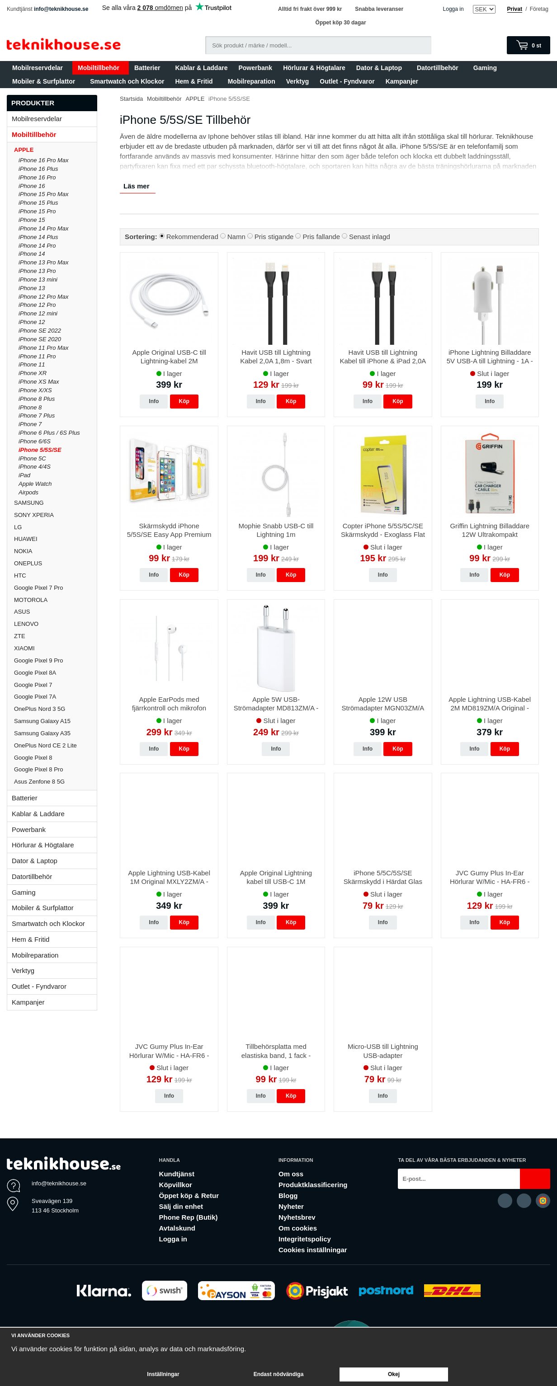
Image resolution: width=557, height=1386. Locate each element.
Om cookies (297, 1228)
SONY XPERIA (34, 515)
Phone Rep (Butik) (188, 1217)
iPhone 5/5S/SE (40, 449)
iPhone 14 (32, 253)
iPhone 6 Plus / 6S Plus (49, 432)
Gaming (487, 67)
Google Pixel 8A (35, 672)
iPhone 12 (32, 322)
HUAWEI (26, 539)
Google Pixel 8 (33, 757)
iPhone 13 (32, 288)
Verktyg (297, 81)
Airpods (28, 492)
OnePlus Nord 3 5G (39, 708)
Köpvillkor (175, 1185)
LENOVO (26, 623)
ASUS (22, 611)
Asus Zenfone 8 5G (39, 781)
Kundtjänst (176, 1174)
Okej (394, 1374)
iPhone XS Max (39, 381)
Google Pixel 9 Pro (38, 660)
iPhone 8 (30, 407)
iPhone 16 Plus (38, 168)
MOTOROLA (55, 600)
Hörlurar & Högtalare (314, 67)
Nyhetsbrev (297, 1217)
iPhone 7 (30, 424)
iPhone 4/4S (35, 466)
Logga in (453, 9)
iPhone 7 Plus (37, 415)
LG (18, 527)
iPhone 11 (32, 364)
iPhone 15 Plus (38, 202)
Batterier (149, 67)
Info (154, 401)
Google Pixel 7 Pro (38, 587)
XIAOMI (55, 648)
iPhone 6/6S (35, 441)
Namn (236, 236)
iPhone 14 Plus (38, 237)
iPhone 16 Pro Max (44, 160)
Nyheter (291, 1206)
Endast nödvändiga (279, 1374)
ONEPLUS (55, 563)
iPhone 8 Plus (37, 398)
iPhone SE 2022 (40, 330)
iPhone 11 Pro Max (44, 347)
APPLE (55, 149)
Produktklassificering (313, 1185)
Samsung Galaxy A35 (42, 733)
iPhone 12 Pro (37, 304)
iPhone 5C (32, 458)
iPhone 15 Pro (37, 211)
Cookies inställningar (312, 1250)
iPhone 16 (32, 186)
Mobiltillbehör (100, 67)
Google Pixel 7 (33, 684)
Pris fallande (321, 236)
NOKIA (23, 551)
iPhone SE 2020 (40, 339)
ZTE (19, 636)
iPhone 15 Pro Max (44, 194)
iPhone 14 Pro (37, 245)
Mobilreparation (251, 81)
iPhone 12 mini (38, 313)
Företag (539, 9)
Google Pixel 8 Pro (38, 769)
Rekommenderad (192, 236)
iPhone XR (33, 373)
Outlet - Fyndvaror (347, 81)
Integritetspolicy (304, 1239)
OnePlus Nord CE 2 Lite (45, 745)
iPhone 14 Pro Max (44, 228)
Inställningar (163, 1374)
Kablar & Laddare (201, 67)
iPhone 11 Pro (37, 356)
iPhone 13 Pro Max (44, 262)
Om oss (290, 1174)
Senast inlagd (369, 236)
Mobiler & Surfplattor (45, 81)
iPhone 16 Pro (37, 177)
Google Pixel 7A (35, 696)
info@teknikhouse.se (61, 9)
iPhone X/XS (35, 390)
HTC (20, 575)
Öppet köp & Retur (189, 1195)
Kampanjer (402, 81)
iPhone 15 (32, 219)
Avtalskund (177, 1228)
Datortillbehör (440, 67)
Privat (514, 9)
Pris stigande (274, 236)
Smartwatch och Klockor (127, 81)
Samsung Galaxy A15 (42, 721)
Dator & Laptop (381, 67)
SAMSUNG (55, 502)
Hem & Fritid (196, 81)
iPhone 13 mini (38, 279)
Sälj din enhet (181, 1206)
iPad (24, 475)
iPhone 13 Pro (37, 271)
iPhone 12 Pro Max (44, 296)
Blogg (288, 1195)
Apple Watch (35, 483)
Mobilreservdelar (39, 67)
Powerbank (255, 67)
